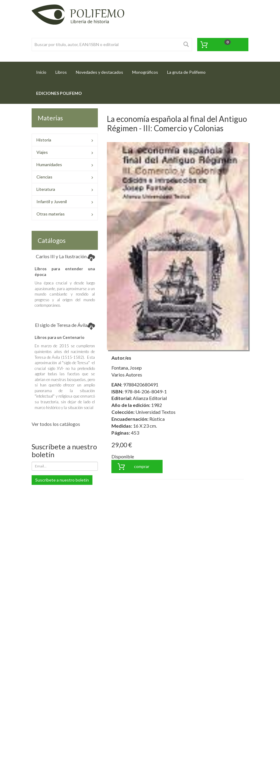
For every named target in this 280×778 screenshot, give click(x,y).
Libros (61, 72)
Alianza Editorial (150, 398)
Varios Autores (126, 374)
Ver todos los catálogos (56, 424)
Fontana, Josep (126, 367)
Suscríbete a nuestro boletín (62, 479)
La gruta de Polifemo (186, 72)
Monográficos (145, 72)
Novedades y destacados (99, 72)
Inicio (43, 70)
